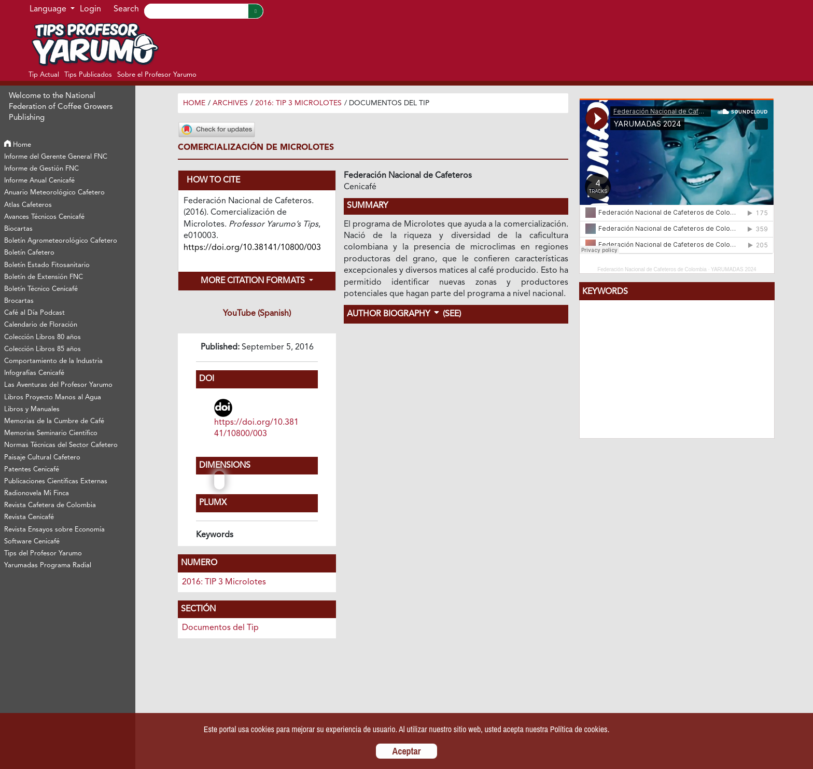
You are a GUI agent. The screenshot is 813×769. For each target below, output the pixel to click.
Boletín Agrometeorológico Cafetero (60, 240)
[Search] (196, 11)
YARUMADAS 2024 (733, 269)
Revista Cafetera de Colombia (50, 505)
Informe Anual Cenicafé (39, 180)
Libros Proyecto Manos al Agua (52, 397)
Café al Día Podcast (34, 313)
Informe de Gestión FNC (41, 168)
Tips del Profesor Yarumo (43, 553)
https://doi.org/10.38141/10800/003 (256, 428)
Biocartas (18, 229)
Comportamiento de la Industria (53, 361)
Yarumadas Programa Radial (47, 565)
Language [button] (49, 9)
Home (17, 145)
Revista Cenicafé (29, 517)
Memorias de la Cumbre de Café (54, 421)
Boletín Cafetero (29, 252)
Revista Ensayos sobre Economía (54, 529)
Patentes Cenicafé (31, 469)
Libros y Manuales (32, 409)
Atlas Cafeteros (28, 205)
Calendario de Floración (40, 324)
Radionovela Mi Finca (36, 493)
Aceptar (407, 751)
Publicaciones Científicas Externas (55, 481)
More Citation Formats (254, 281)
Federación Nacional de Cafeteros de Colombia (652, 269)
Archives (230, 103)
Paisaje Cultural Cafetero (42, 457)
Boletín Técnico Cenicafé (41, 289)
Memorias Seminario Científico (50, 433)
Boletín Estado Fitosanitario (47, 265)
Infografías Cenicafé (34, 373)
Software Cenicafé (32, 541)
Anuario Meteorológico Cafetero (54, 192)
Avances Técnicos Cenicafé (44, 217)
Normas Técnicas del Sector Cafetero (61, 445)
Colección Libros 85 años (42, 349)
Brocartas (19, 301)
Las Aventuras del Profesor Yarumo (58, 385)
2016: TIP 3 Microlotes (298, 103)
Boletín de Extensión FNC (43, 277)
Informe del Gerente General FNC (55, 156)
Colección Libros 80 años (42, 337)
